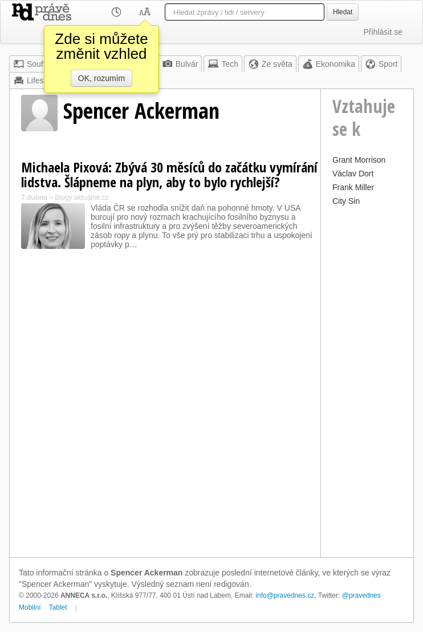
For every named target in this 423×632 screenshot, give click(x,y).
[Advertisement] (367, 380)
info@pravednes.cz (284, 595)
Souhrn (32, 64)
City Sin (346, 201)
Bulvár (180, 64)
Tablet (58, 607)
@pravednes (361, 595)
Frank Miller (353, 187)
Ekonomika (328, 64)
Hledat (342, 12)
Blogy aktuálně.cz (81, 198)
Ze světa (270, 64)
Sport (381, 64)
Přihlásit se (383, 32)
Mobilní (30, 607)
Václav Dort (352, 173)
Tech (223, 64)
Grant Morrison (358, 159)
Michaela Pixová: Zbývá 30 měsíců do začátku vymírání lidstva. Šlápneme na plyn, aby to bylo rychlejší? (169, 174)
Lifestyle (34, 80)
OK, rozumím (101, 78)
